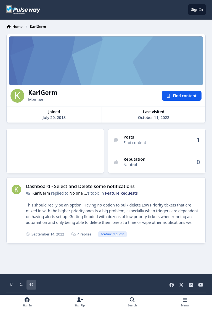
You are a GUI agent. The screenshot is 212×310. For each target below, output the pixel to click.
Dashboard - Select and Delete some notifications (80, 186)
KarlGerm (41, 193)
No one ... (78, 193)
